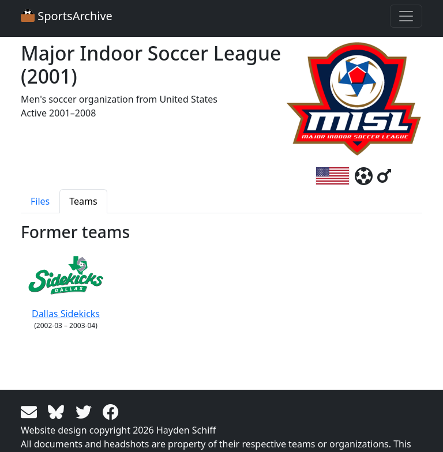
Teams (83, 201)
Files (40, 201)
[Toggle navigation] (406, 16)
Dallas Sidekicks (65, 283)
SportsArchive (66, 16)
